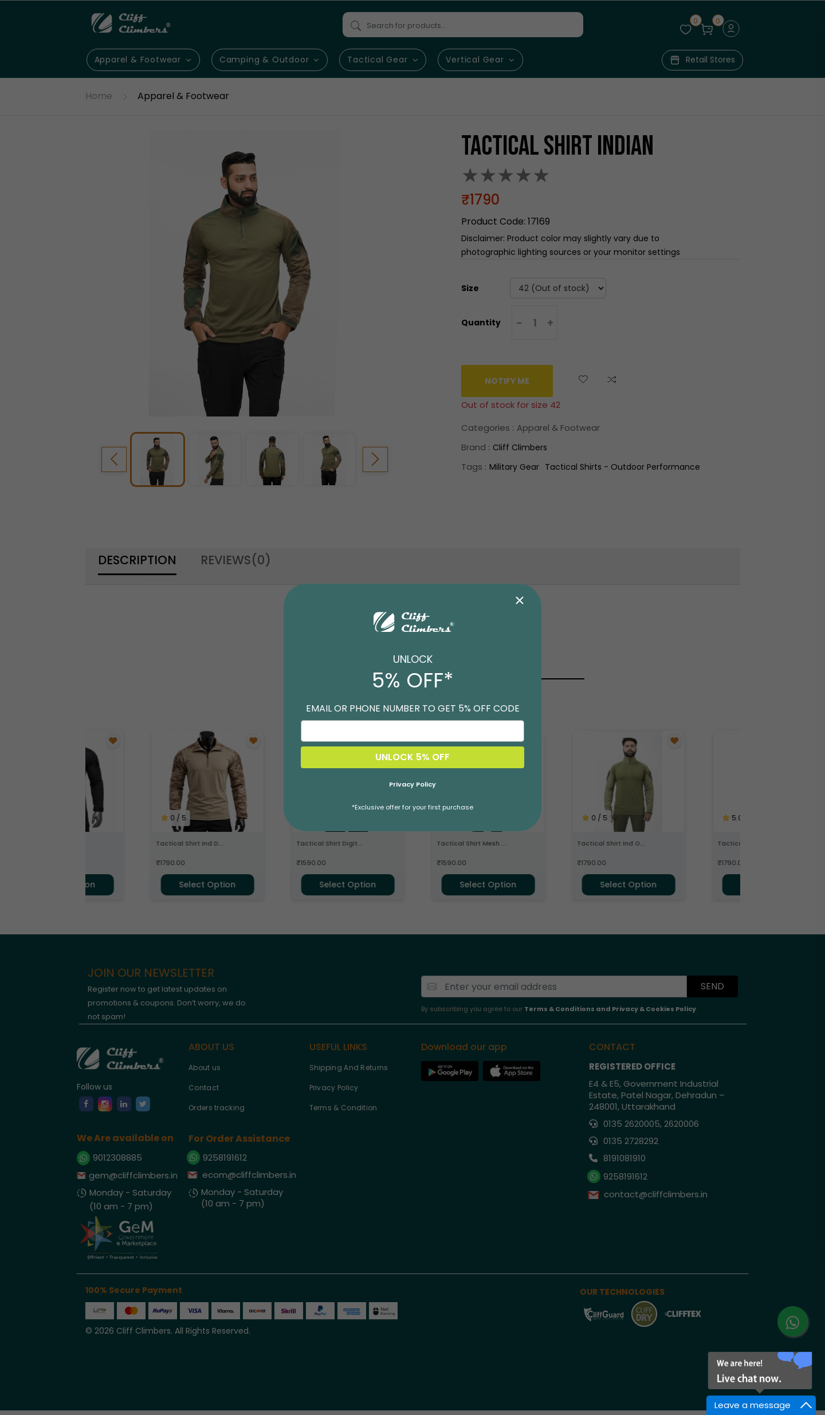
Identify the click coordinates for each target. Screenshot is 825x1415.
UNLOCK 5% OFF (412, 757)
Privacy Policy (412, 784)
